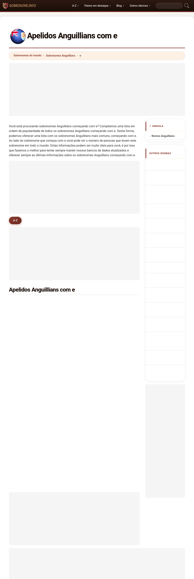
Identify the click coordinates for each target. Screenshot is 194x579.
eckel (66, 302)
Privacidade (145, 568)
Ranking (89, 568)
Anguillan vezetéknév (163, 284)
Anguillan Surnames (163, 175)
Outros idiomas (139, 5)
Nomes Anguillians (163, 136)
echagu (23, 357)
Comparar (107, 568)
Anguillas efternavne (163, 262)
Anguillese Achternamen (164, 240)
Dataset (125, 568)
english (112, 329)
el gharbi (69, 339)
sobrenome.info (97, 554)
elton (66, 329)
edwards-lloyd (72, 348)
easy (22, 348)
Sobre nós (70, 568)
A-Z (74, 5)
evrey (111, 357)
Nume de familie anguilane (167, 295)
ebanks (68, 320)
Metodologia (49, 568)
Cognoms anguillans (164, 219)
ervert (67, 357)
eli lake (112, 366)
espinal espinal (73, 375)
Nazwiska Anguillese (163, 230)
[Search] (169, 6)
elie (21, 329)
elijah (111, 320)
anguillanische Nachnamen (166, 197)
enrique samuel (29, 375)
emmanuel (70, 311)
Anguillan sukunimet (163, 273)
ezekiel (23, 339)
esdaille (113, 311)
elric (110, 348)
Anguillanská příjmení (165, 251)
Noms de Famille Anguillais (167, 186)
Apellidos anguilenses (163, 165)
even (22, 366)
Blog (119, 5)
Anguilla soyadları (170, 315)
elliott (111, 375)
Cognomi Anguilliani (163, 208)
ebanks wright (72, 366)
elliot (22, 311)
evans (112, 302)
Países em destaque (96, 5)
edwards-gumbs (29, 320)
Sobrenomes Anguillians (60, 55)
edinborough (116, 339)
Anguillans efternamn (164, 306)
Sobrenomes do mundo (27, 55)
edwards (24, 302)
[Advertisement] (97, 89)
